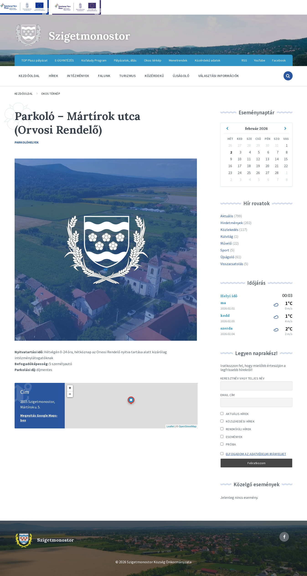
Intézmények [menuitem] (78, 76)
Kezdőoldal (24, 94)
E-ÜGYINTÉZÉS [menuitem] (64, 60)
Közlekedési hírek (237, 421)
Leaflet (170, 426)
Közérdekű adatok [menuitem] (207, 60)
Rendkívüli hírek (235, 429)
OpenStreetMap (187, 426)
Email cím (227, 395)
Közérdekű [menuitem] (154, 76)
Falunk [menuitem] (104, 76)
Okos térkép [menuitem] (152, 60)
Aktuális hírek (234, 414)
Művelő (226, 243)
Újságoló (227, 257)
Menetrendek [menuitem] (178, 60)
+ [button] (70, 388)
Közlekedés (229, 229)
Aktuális (226, 216)
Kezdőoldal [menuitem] (29, 76)
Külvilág (226, 236)
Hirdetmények (231, 222)
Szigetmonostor (91, 36)
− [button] (70, 394)
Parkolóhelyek (27, 142)
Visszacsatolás (231, 263)
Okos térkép (50, 94)
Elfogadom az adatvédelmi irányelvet (256, 454)
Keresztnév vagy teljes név (242, 378)
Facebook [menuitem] (279, 60)
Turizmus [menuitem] (127, 76)
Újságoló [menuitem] (181, 76)
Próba (228, 444)
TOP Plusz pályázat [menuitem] (34, 60)
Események (231, 437)
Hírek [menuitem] (53, 76)
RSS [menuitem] (244, 60)
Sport (224, 250)
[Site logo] (28, 45)
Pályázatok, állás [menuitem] (125, 60)
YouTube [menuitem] (259, 60)
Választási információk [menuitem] (218, 76)
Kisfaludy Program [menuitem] (93, 60)
